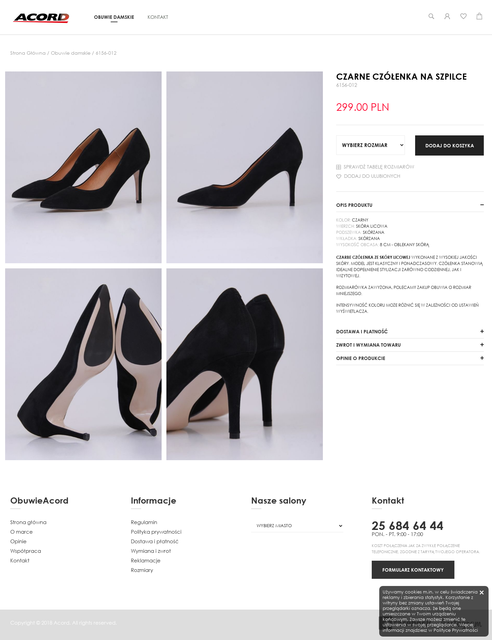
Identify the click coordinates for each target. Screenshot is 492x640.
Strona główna (28, 522)
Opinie (18, 541)
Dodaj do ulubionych (368, 176)
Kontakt (158, 17)
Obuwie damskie (114, 17)
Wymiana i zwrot (151, 550)
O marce (21, 531)
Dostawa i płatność (155, 541)
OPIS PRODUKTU (354, 205)
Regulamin (144, 522)
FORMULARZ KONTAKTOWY (413, 570)
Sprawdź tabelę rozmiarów (375, 166)
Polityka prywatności (156, 531)
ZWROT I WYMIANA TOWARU (368, 345)
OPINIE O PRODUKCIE (360, 358)
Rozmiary (142, 569)
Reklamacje (146, 560)
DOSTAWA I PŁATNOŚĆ (362, 331)
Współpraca (25, 550)
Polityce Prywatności (456, 630)
